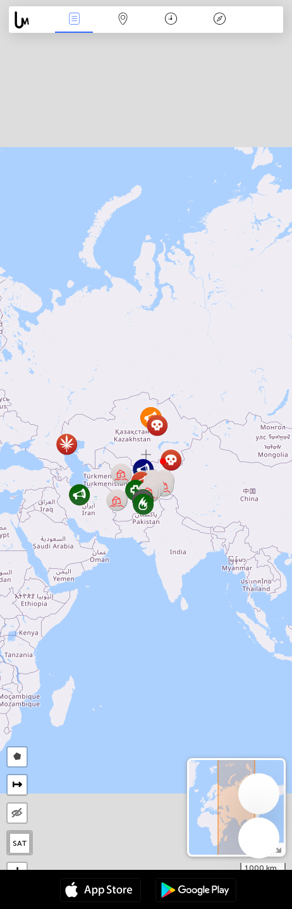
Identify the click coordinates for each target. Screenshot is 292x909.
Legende (220, 20)
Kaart (122, 20)
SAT (20, 843)
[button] (163, 461)
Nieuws (74, 20)
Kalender (171, 20)
